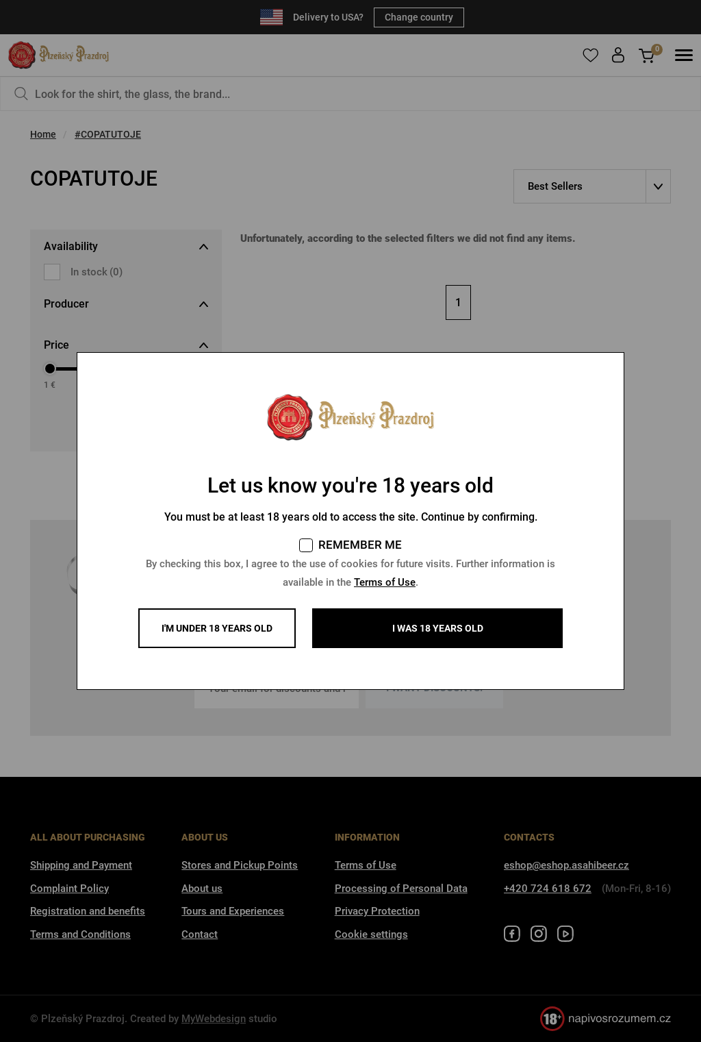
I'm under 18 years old (217, 628)
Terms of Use (385, 582)
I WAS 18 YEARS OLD (437, 628)
